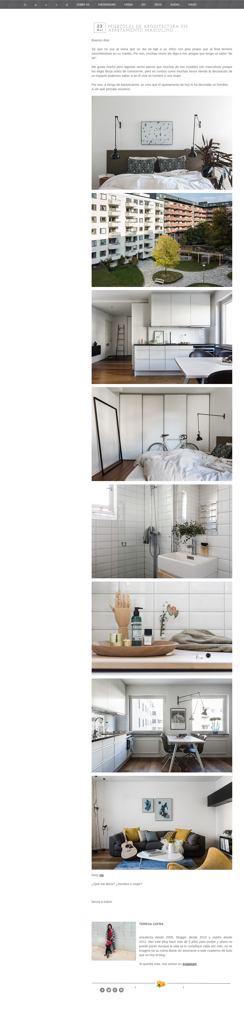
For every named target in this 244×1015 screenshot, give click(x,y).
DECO (158, 4)
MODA (128, 4)
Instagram (190, 964)
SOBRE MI (83, 4)
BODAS (175, 4)
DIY (144, 4)
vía (101, 875)
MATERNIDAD (106, 4)
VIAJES (192, 4)
